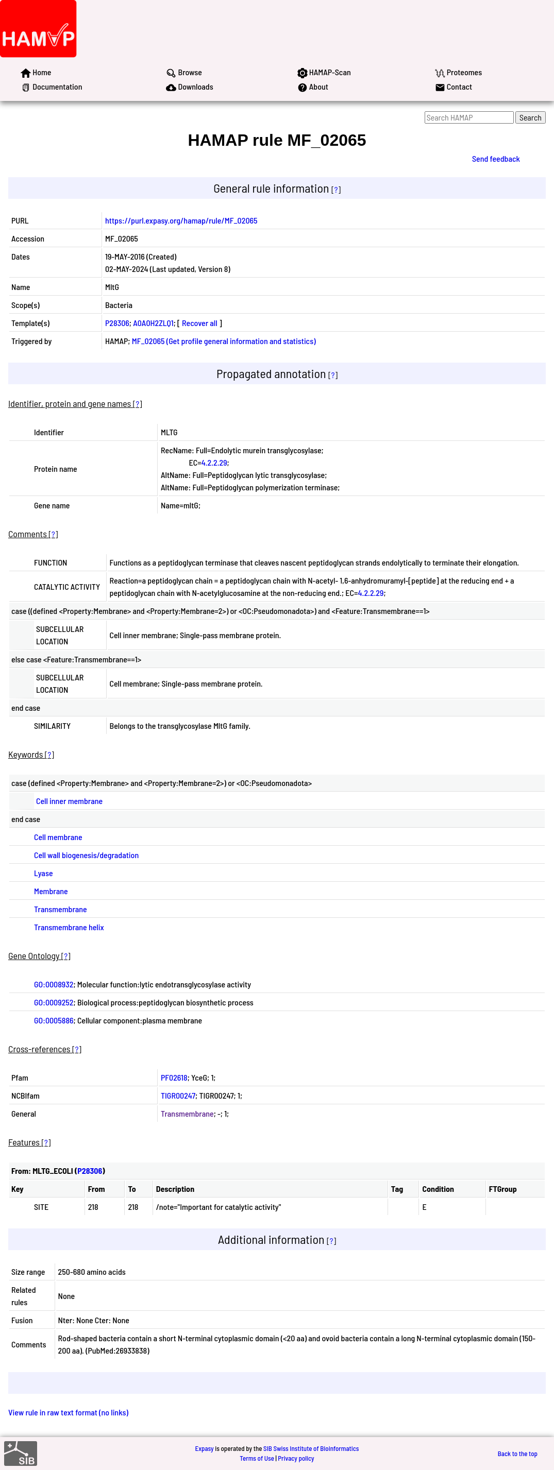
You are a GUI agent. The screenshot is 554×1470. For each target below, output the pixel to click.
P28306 (117, 323)
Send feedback (496, 158)
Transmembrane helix (69, 927)
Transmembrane (60, 909)
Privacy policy (296, 1458)
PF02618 (174, 1077)
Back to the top (518, 1453)
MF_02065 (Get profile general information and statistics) (224, 341)
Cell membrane (58, 837)
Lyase (43, 873)
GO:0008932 (54, 984)
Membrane (51, 891)
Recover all (199, 323)
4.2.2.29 (214, 462)
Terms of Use (257, 1458)
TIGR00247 (178, 1095)
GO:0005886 (54, 1020)
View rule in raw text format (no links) (68, 1412)
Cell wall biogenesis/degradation (86, 855)
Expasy (204, 1448)
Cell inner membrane (69, 801)
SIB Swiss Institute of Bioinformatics (311, 1448)
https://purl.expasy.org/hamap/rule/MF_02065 (181, 220)
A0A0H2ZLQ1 (153, 323)
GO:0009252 (54, 1002)
